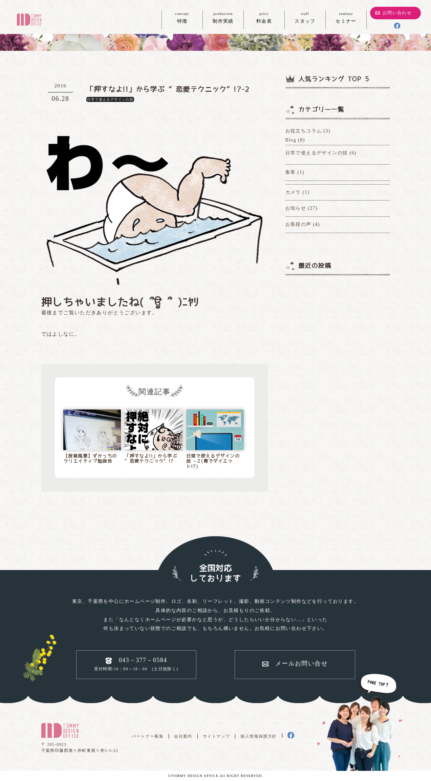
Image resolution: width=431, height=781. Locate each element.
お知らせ (295, 208)
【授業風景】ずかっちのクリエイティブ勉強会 (90, 459)
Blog (291, 140)
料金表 (264, 17)
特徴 (182, 17)
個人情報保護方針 (258, 736)
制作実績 (223, 17)
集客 (290, 172)
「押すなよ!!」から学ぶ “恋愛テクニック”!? (151, 459)
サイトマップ (216, 736)
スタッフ (305, 17)
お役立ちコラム (303, 130)
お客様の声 (298, 224)
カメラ (293, 192)
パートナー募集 (148, 736)
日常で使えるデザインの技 (110, 99)
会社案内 (183, 736)
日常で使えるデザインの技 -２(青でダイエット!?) (213, 461)
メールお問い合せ (301, 663)
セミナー (346, 17)
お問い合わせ (397, 12)
